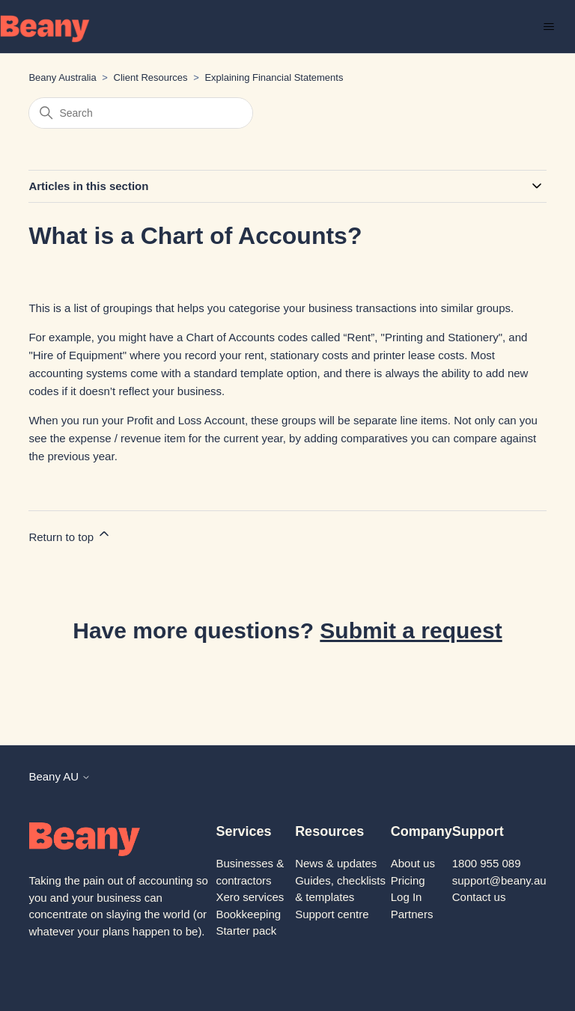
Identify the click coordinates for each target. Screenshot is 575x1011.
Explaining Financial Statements (273, 77)
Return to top (70, 534)
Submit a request (411, 630)
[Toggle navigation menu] (548, 27)
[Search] (140, 113)
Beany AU (59, 776)
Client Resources (151, 77)
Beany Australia (62, 77)
